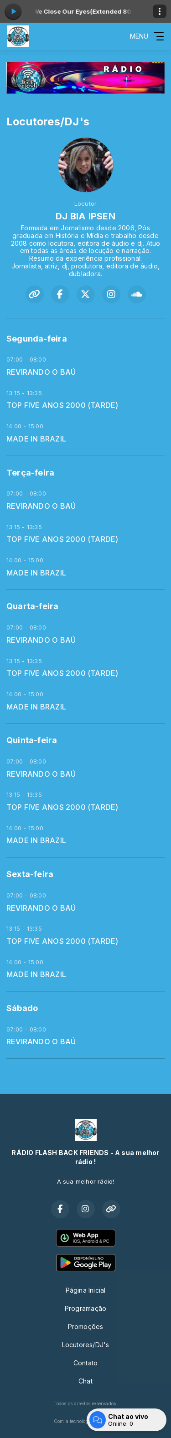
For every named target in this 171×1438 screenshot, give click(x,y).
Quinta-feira (31, 740)
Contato (85, 1363)
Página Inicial (86, 1290)
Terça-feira (30, 472)
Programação (85, 1308)
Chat (85, 1381)
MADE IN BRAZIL (36, 439)
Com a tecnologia (85, 1421)
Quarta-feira (32, 606)
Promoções (86, 1326)
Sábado (22, 1008)
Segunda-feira (36, 338)
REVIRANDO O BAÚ (41, 372)
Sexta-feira (29, 874)
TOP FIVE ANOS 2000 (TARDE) (62, 405)
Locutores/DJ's (85, 1345)
